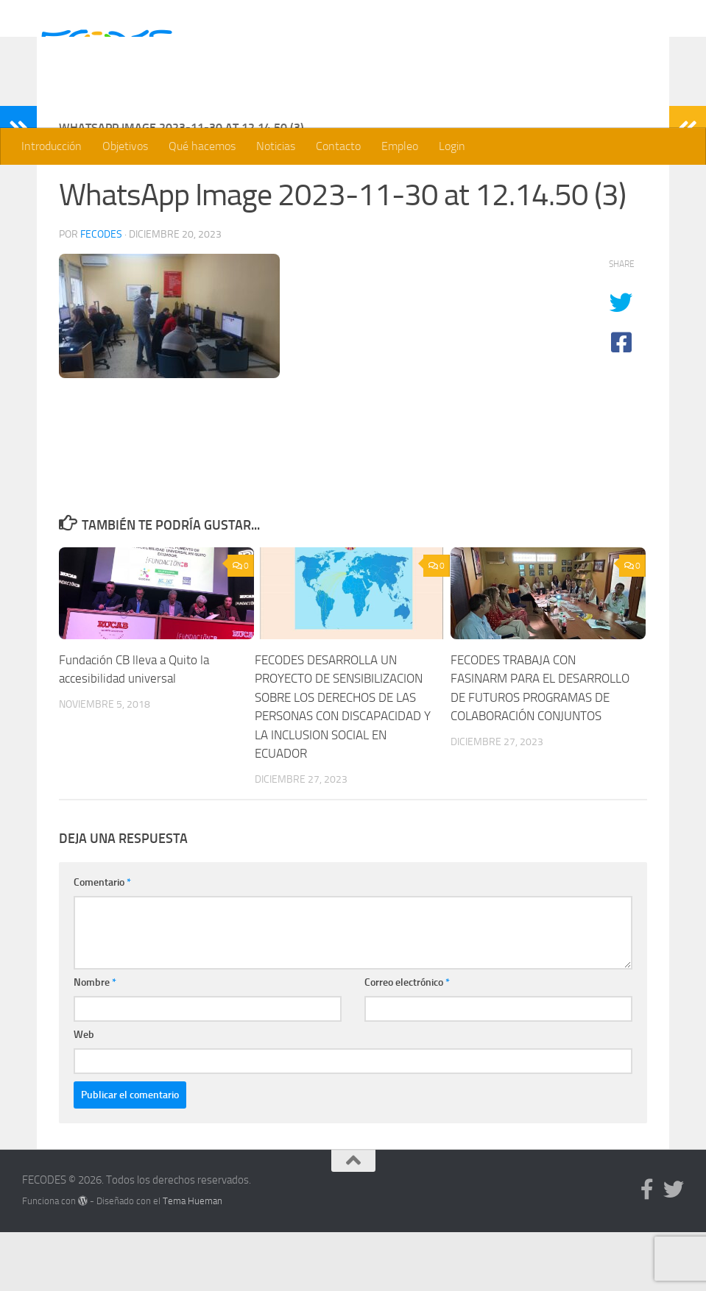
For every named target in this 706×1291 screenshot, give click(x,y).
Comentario (102, 941)
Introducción (51, 146)
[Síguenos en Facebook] (647, 1248)
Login (452, 146)
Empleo (399, 146)
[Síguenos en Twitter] (673, 1248)
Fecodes (101, 293)
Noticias (275, 146)
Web (84, 1093)
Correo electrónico (407, 1041)
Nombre (95, 1041)
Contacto (338, 146)
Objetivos (125, 146)
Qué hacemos (202, 146)
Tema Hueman (192, 1259)
